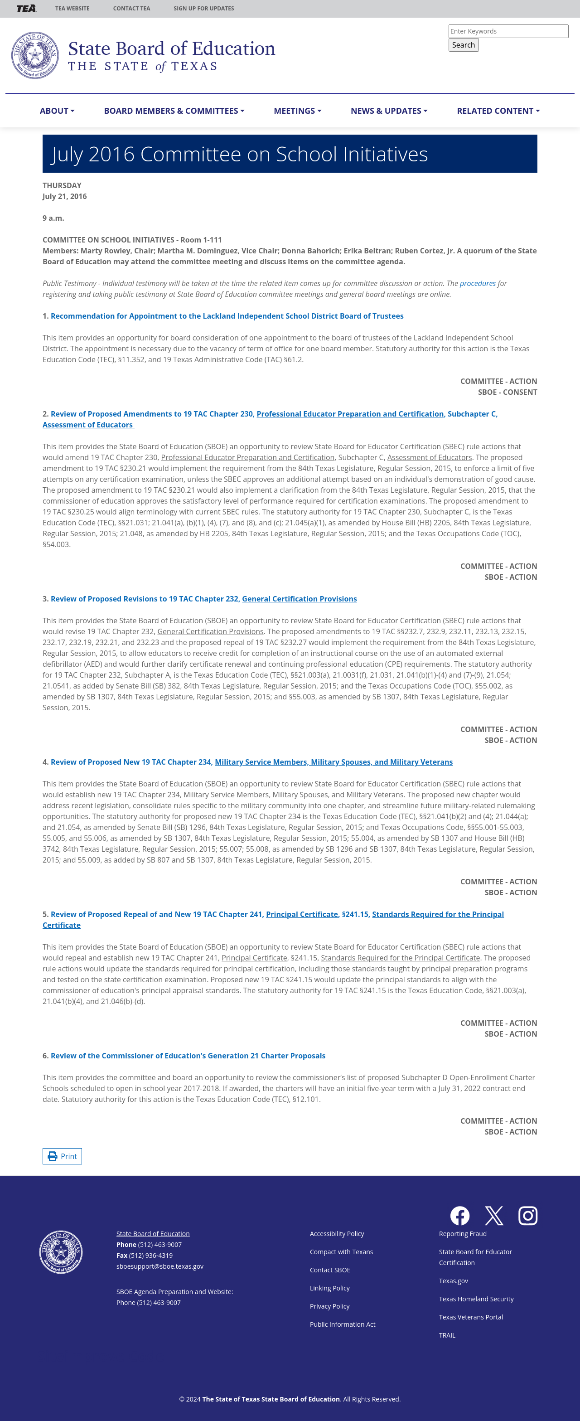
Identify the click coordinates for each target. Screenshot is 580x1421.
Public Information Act (343, 1324)
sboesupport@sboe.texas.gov (159, 1266)
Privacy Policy (329, 1306)
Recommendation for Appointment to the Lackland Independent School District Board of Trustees (227, 316)
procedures (478, 283)
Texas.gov (453, 1280)
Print (62, 1156)
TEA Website (72, 8)
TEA (27, 8)
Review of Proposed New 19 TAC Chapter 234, (252, 762)
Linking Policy (330, 1288)
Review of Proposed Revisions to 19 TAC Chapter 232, (204, 599)
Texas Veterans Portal (471, 1317)
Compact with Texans (341, 1251)
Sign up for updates (204, 8)
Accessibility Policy (337, 1233)
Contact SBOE (330, 1270)
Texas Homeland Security (476, 1299)
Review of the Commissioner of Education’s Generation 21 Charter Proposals (188, 1056)
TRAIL (447, 1335)
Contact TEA (131, 8)
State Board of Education (153, 1233)
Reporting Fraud (463, 1233)
